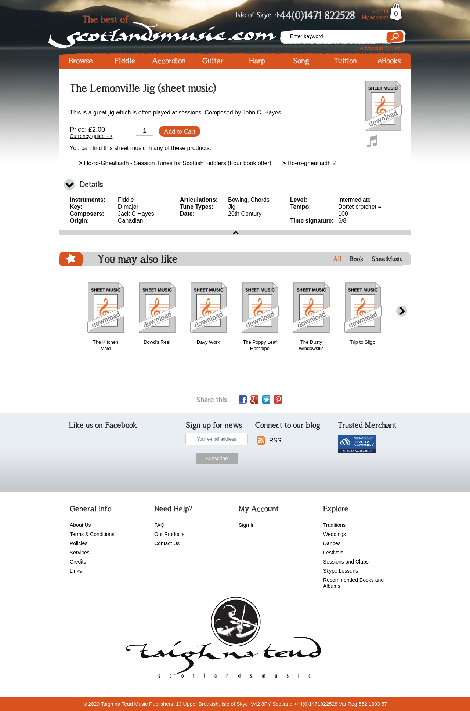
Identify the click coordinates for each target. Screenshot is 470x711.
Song (301, 60)
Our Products (169, 534)
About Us (80, 525)
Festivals (333, 552)
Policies (78, 543)
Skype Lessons (340, 571)
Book (357, 259)
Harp (257, 60)
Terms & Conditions (92, 534)
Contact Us (167, 543)
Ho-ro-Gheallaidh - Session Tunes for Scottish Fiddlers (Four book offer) (175, 163)
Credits (78, 562)
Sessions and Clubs (346, 562)
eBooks (389, 60)
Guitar (213, 60)
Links (76, 571)
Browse (81, 60)
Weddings (334, 534)
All (337, 259)
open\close (235, 232)
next (401, 311)
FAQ (159, 525)
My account (375, 17)
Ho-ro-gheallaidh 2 (309, 163)
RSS (275, 440)
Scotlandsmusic (168, 29)
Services (80, 552)
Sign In (380, 11)
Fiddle (125, 60)
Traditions (334, 525)
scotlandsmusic (221, 640)
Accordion (169, 60)
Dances (331, 543)
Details (91, 184)
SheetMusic (387, 259)
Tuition (345, 60)
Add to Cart (179, 131)
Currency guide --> (91, 136)
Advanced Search (380, 48)
